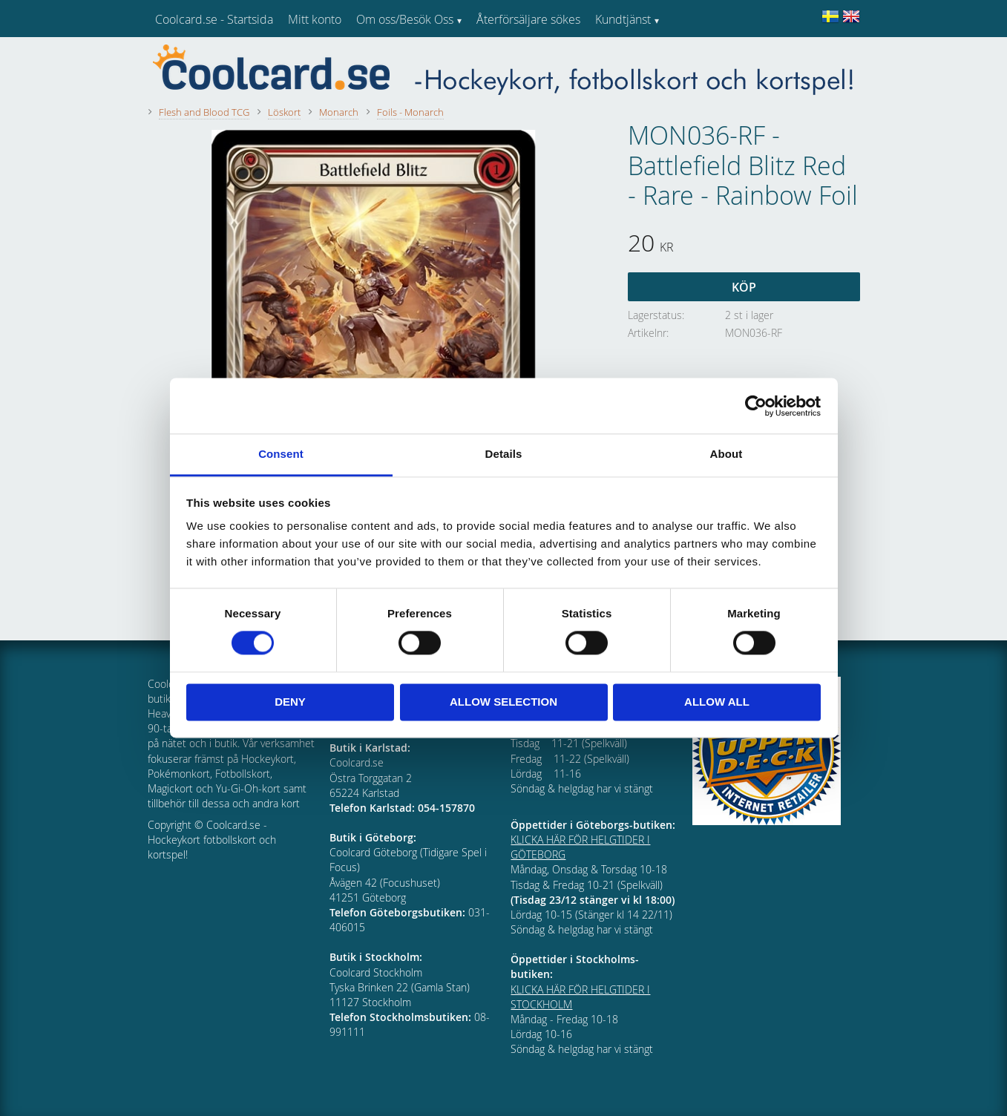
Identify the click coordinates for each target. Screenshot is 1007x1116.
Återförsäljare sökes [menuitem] (528, 19)
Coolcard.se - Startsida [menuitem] (214, 19)
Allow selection (503, 701)
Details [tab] (503, 453)
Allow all (716, 701)
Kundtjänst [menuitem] (623, 19)
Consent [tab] (281, 453)
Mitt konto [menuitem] (314, 19)
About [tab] (726, 453)
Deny (290, 701)
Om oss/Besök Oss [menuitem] (404, 19)
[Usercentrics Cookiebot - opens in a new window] (756, 406)
